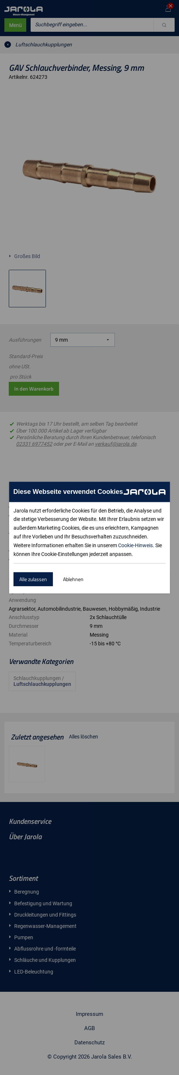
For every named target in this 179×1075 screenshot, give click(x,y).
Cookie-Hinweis (135, 545)
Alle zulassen (33, 579)
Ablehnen (73, 579)
